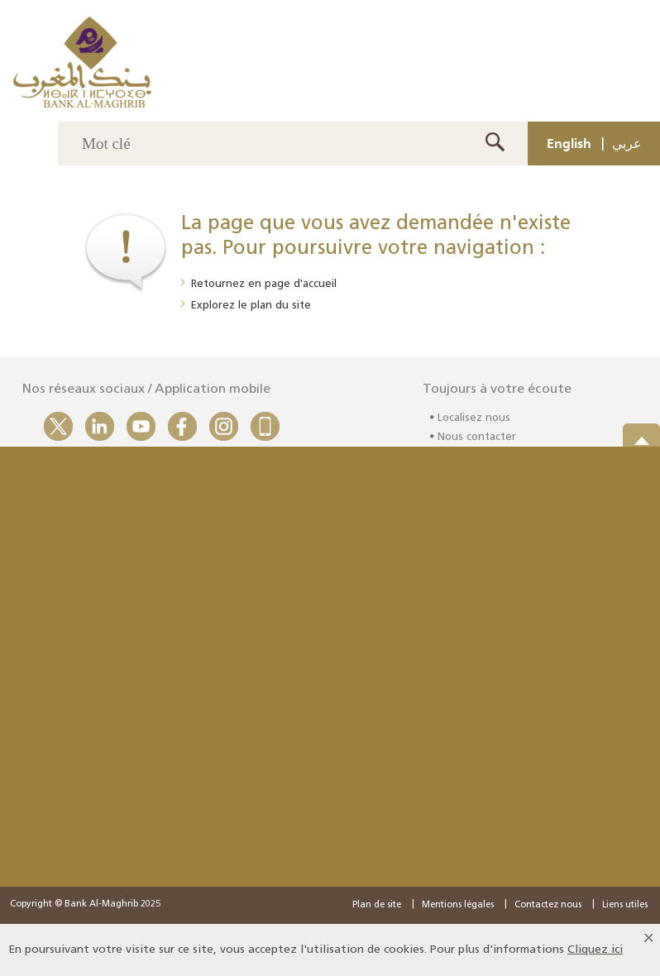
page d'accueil (301, 284)
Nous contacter (477, 440)
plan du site (281, 305)
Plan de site (376, 905)
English (569, 143)
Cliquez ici (595, 950)
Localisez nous (474, 422)
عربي (627, 143)
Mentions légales (458, 905)
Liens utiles (625, 905)
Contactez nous (547, 905)
